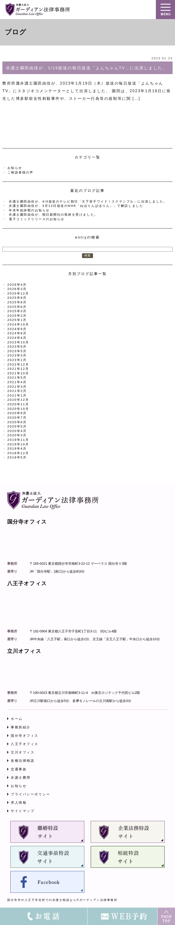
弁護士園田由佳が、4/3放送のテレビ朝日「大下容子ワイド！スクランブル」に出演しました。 (88, 201)
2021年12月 (18, 369)
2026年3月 (17, 289)
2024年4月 (17, 338)
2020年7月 (17, 417)
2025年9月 (17, 298)
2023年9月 (17, 346)
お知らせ (14, 168)
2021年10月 (18, 373)
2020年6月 (17, 422)
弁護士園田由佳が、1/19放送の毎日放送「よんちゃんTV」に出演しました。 (86, 68)
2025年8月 (17, 302)
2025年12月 (18, 293)
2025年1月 (17, 320)
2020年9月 (17, 413)
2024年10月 (18, 324)
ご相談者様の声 (20, 172)
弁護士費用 (21, 777)
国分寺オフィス (24, 735)
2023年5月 (17, 351)
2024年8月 (17, 333)
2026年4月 (17, 284)
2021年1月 (17, 395)
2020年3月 (17, 435)
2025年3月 (17, 311)
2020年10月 (18, 409)
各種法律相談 (22, 760)
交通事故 (19, 769)
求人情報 (19, 802)
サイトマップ (22, 811)
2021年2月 (17, 391)
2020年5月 (17, 426)
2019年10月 (18, 444)
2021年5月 (17, 377)
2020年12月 (18, 400)
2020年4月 (17, 431)
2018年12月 (18, 453)
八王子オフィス (24, 744)
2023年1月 (17, 360)
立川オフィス (22, 752)
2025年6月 (17, 307)
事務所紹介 (21, 727)
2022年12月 (18, 364)
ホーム (17, 719)
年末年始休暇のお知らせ (29, 210)
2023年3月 (17, 355)
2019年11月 (18, 440)
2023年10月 (18, 342)
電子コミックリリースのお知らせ (37, 219)
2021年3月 (17, 386)
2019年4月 (17, 448)
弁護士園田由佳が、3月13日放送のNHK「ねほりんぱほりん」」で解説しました (76, 206)
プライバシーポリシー (30, 794)
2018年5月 (17, 457)
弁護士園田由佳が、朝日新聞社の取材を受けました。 (53, 214)
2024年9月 (17, 329)
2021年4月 (17, 382)
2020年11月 (18, 404)
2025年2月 (17, 315)
